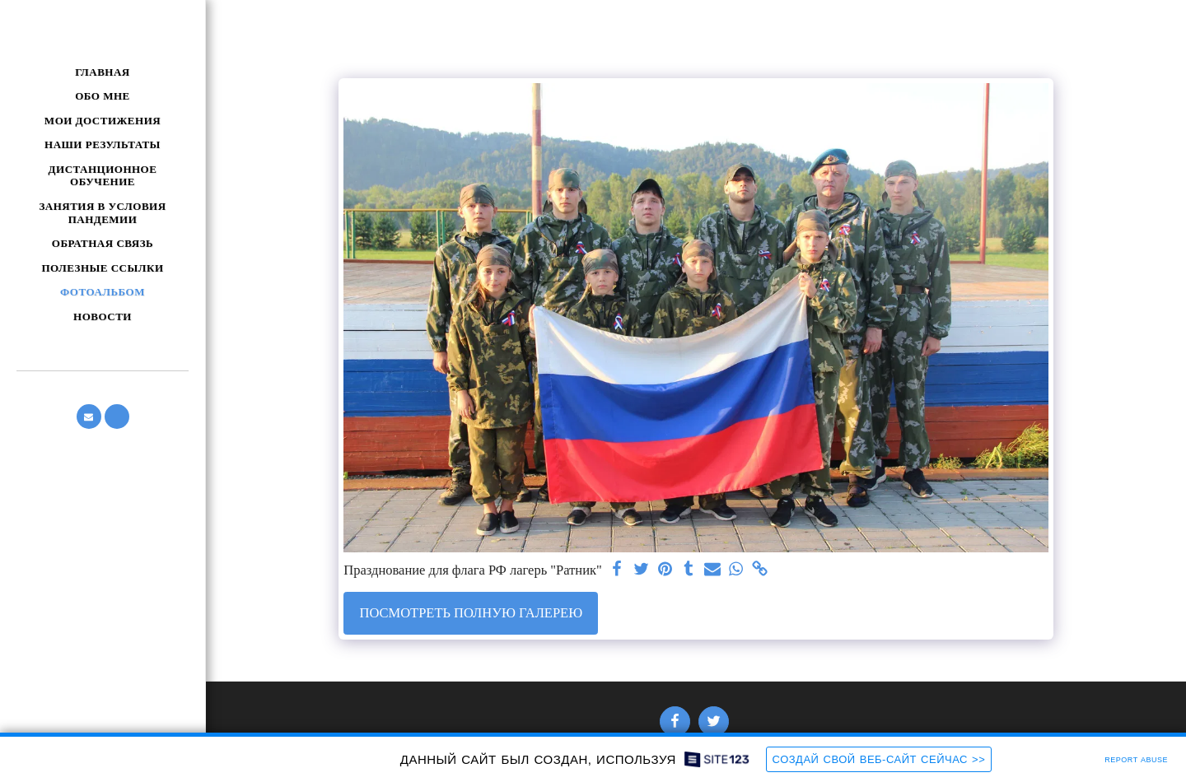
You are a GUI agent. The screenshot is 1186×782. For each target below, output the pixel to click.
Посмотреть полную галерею (470, 613)
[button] (89, 416)
